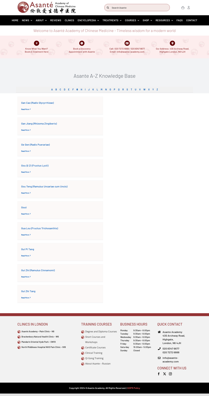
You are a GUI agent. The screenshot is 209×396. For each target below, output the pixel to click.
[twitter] (164, 373)
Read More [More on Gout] (25, 214)
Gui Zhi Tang (28, 291)
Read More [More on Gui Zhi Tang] (25, 298)
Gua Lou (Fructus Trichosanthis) (39, 228)
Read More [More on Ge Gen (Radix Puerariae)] (25, 151)
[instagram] (170, 373)
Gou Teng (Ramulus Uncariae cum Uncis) (44, 186)
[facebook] (158, 373)
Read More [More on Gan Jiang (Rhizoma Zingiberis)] (25, 130)
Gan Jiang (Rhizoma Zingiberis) (39, 123)
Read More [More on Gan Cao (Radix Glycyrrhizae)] (25, 109)
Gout (24, 207)
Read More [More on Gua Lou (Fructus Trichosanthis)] (25, 235)
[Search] (108, 7)
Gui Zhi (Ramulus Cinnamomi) (38, 270)
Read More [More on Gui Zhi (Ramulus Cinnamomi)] (25, 277)
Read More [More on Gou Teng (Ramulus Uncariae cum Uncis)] (25, 193)
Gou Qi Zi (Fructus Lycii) (34, 165)
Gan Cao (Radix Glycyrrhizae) (37, 102)
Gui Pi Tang (27, 249)
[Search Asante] (137, 7)
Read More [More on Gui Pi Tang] (25, 256)
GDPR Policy (133, 388)
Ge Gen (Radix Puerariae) (35, 144)
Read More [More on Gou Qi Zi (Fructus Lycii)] (25, 172)
